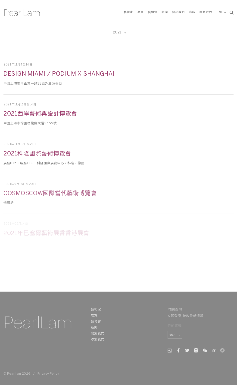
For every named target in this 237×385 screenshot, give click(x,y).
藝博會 (152, 12)
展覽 (140, 12)
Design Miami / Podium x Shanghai (59, 74)
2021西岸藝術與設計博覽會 (40, 114)
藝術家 (128, 12)
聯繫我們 (205, 12)
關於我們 (178, 12)
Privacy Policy (48, 373)
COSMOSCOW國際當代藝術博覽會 (50, 193)
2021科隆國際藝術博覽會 (37, 154)
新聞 (165, 12)
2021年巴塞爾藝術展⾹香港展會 (46, 233)
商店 (192, 12)
